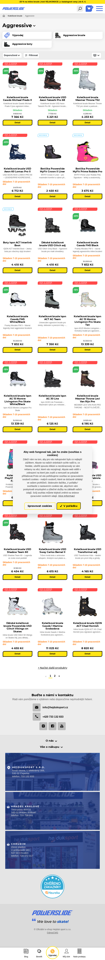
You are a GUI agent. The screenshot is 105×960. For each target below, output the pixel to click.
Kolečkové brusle (15, 16)
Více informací (66, 496)
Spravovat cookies (40, 506)
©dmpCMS (52, 935)
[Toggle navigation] (80, 9)
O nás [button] (50, 741)
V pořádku (68, 506)
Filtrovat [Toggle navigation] (31, 55)
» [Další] (59, 676)
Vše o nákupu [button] (50, 748)
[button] (34, 26)
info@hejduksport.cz (50, 708)
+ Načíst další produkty (52, 668)
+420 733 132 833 (48, 717)
